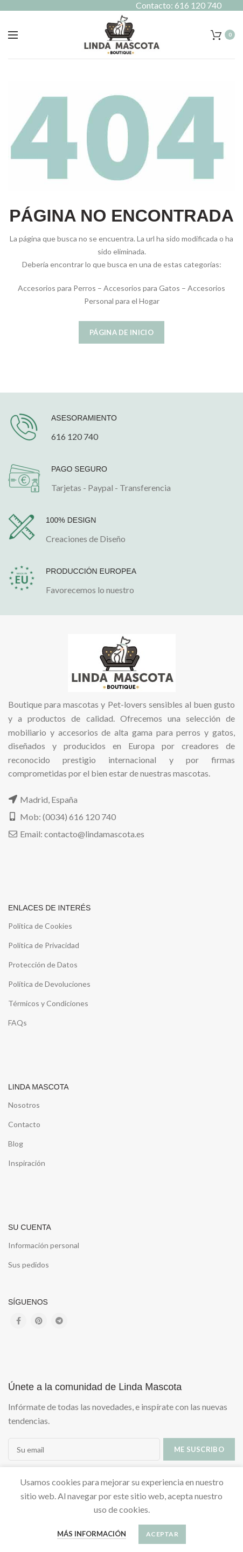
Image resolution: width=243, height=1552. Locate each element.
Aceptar (162, 1534)
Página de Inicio (121, 332)
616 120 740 (74, 436)
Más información (91, 1533)
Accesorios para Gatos (141, 288)
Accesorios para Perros (57, 288)
